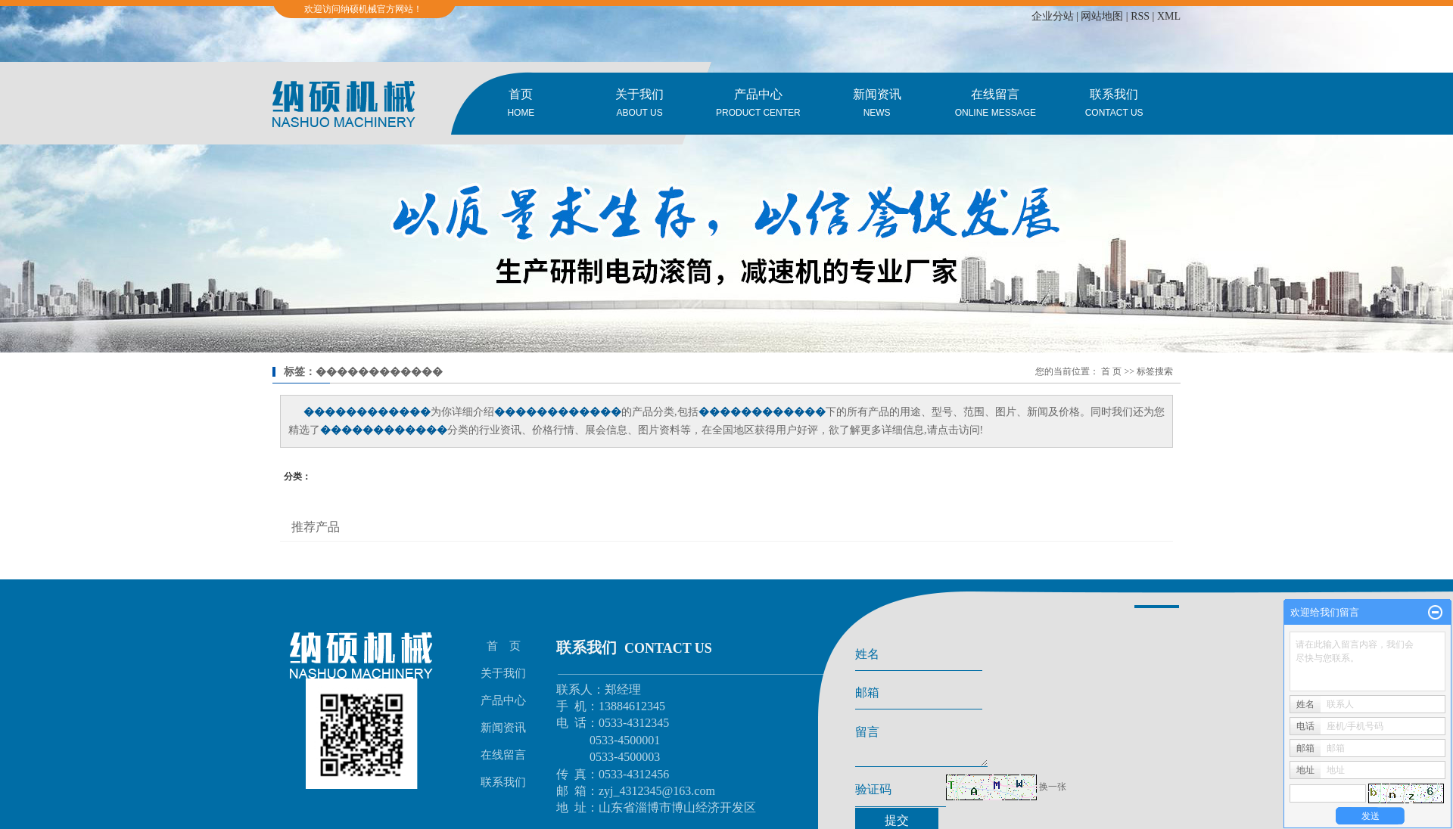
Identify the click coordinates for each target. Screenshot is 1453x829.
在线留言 (995, 105)
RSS (1140, 16)
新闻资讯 (876, 105)
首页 (521, 105)
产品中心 (758, 105)
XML (1169, 16)
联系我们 (1114, 105)
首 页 (1111, 371)
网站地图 (1102, 16)
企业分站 (1052, 16)
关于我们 (639, 105)
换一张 (1052, 792)
